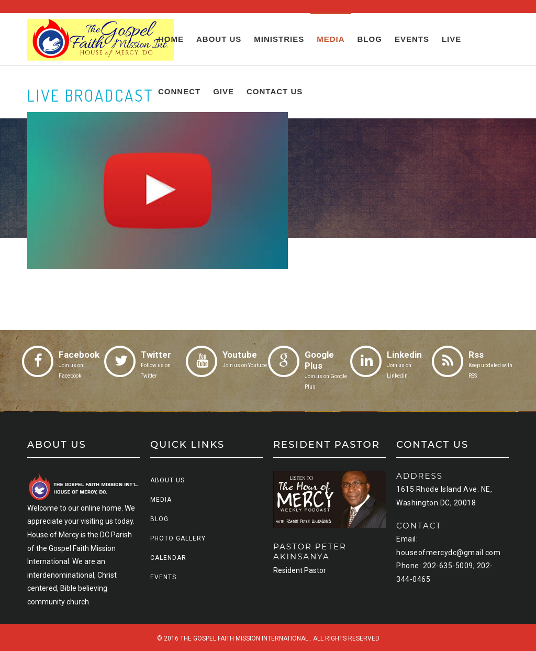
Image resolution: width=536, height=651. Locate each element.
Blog (370, 39)
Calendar (168, 557)
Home (171, 39)
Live (451, 39)
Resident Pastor (299, 570)
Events (412, 39)
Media (330, 39)
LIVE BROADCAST (90, 95)
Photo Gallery (178, 538)
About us (218, 39)
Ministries (279, 39)
